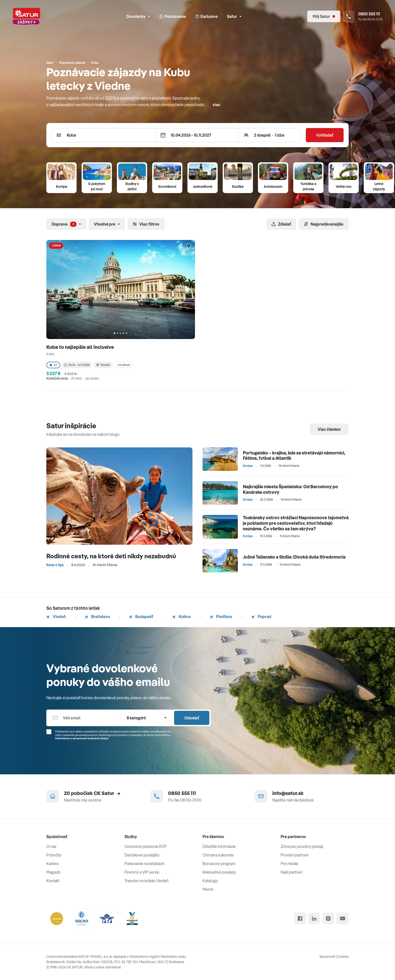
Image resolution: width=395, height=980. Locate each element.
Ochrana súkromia (218, 855)
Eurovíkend (167, 186)
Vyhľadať (324, 135)
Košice (181, 616)
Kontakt (52, 880)
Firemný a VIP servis (141, 872)
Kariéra (52, 863)
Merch (208, 889)
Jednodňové (202, 186)
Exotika (238, 186)
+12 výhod (123, 365)
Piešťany (221, 616)
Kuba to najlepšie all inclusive (80, 347)
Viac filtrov (146, 224)
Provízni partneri (294, 855)
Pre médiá (289, 863)
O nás (51, 846)
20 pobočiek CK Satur (92, 793)
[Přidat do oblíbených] (189, 246)
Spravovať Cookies (334, 956)
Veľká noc (344, 186)
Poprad (261, 616)
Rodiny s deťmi (132, 186)
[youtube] (343, 918)
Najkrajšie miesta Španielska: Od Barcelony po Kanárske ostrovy (290, 489)
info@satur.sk (288, 793)
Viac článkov (329, 429)
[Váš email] (83, 718)
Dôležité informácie (219, 846)
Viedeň (56, 616)
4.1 (53, 365)
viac (216, 104)
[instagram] (328, 918)
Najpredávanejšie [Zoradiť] (323, 224)
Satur (234, 16)
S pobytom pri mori (96, 186)
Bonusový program (219, 863)
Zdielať (281, 224)
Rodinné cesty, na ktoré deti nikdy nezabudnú (111, 556)
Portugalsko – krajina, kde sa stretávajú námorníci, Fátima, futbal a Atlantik (294, 455)
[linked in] (314, 918)
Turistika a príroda (308, 186)
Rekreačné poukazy (219, 872)
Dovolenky (138, 16)
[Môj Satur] (323, 16)
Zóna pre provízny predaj (302, 846)
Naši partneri (291, 872)
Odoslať (191, 717)
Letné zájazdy (379, 186)
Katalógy (210, 880)
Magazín (53, 872)
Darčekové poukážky (141, 855)
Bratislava (97, 616)
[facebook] (300, 918)
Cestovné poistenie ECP (145, 846)
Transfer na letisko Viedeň (146, 880)
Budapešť (141, 616)
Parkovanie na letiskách (144, 863)
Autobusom (273, 186)
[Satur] (26, 16)
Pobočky (53, 855)
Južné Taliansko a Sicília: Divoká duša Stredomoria (294, 557)
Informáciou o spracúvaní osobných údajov (82, 738)
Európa (61, 186)
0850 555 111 (182, 793)
